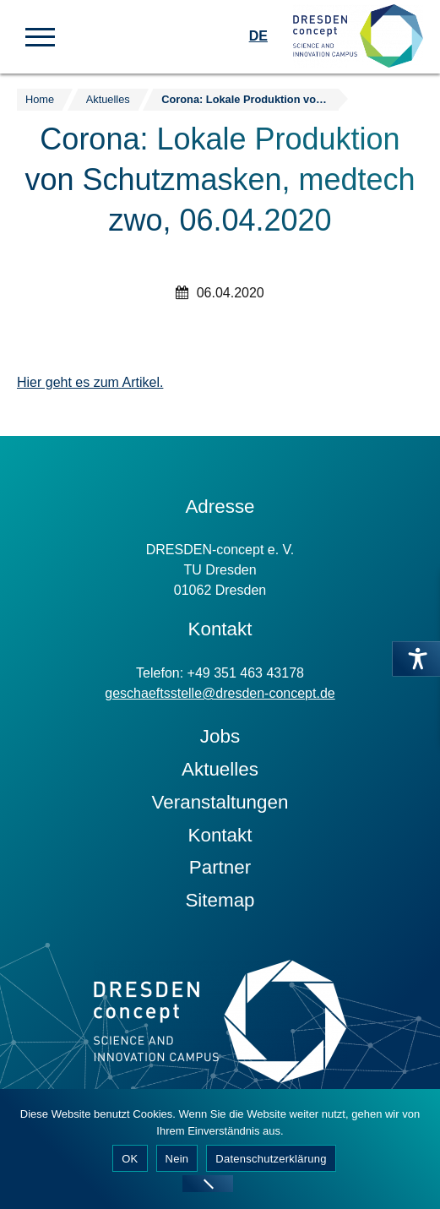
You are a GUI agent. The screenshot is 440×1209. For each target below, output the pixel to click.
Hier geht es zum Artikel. (90, 382)
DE (258, 36)
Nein (177, 1158)
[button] (40, 35)
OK (130, 1158)
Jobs (220, 736)
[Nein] (207, 1183)
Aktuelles (220, 769)
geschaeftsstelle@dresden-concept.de (219, 693)
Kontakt (220, 835)
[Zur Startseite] (358, 37)
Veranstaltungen (220, 802)
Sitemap (219, 900)
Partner (220, 867)
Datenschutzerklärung (270, 1158)
